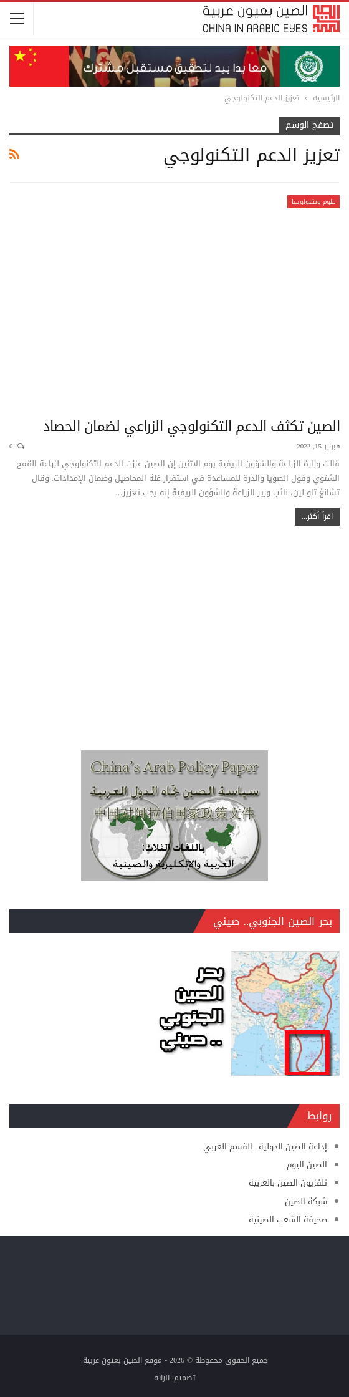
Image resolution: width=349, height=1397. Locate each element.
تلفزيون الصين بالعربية (288, 1183)
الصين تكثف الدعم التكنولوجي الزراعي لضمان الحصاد (191, 426)
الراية (162, 1378)
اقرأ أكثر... (317, 516)
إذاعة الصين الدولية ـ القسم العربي (265, 1146)
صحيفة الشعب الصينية (288, 1219)
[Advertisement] (174, 631)
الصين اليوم (307, 1164)
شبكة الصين (306, 1201)
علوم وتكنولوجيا (313, 202)
